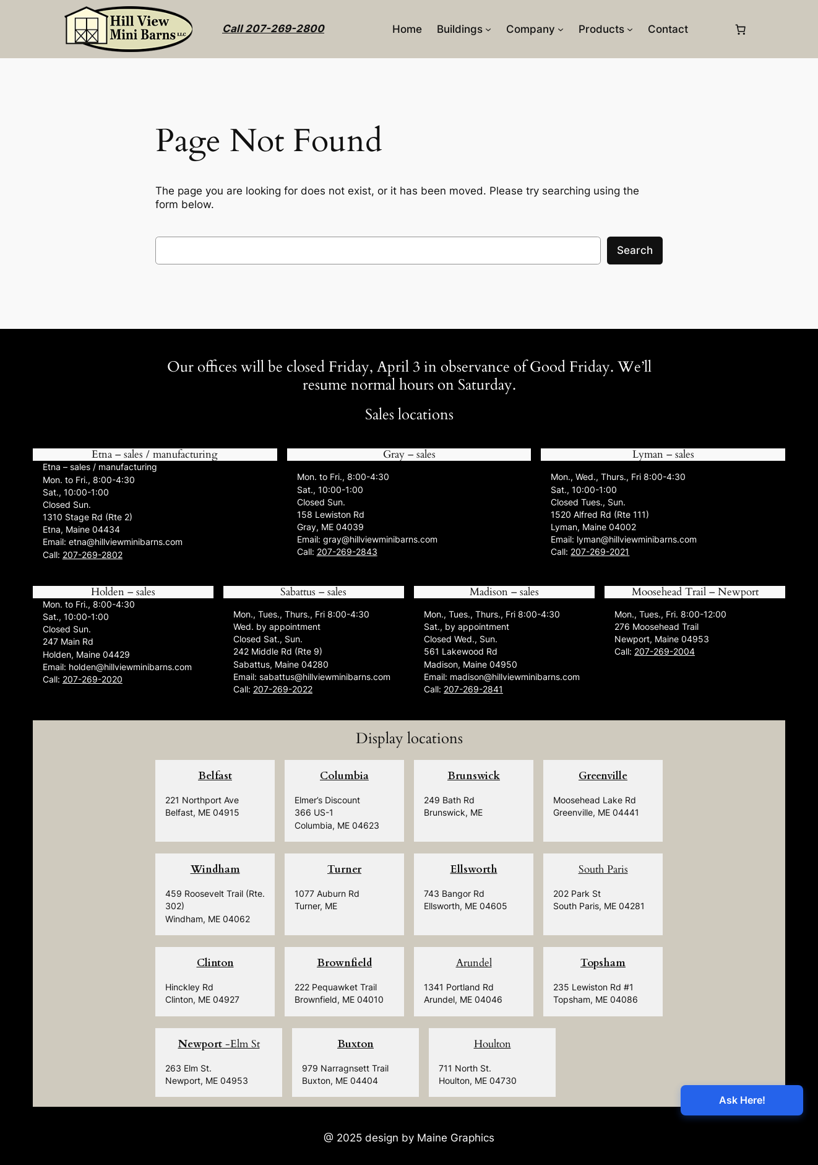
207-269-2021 (599, 551)
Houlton (492, 1044)
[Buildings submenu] (488, 29)
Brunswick (473, 776)
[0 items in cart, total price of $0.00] (741, 29)
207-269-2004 (664, 651)
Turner (344, 869)
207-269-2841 (473, 689)
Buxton (355, 1044)
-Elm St (219, 1044)
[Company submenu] (561, 29)
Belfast (215, 776)
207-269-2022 (282, 689)
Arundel (474, 963)
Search (635, 250)
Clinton (215, 963)
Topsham (603, 963)
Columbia (344, 776)
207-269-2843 (347, 551)
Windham (215, 869)
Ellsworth (473, 869)
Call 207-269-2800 (273, 28)
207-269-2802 (92, 554)
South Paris (603, 869)
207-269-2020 (92, 679)
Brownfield (344, 963)
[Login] (710, 29)
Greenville (603, 776)
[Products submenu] (630, 29)
